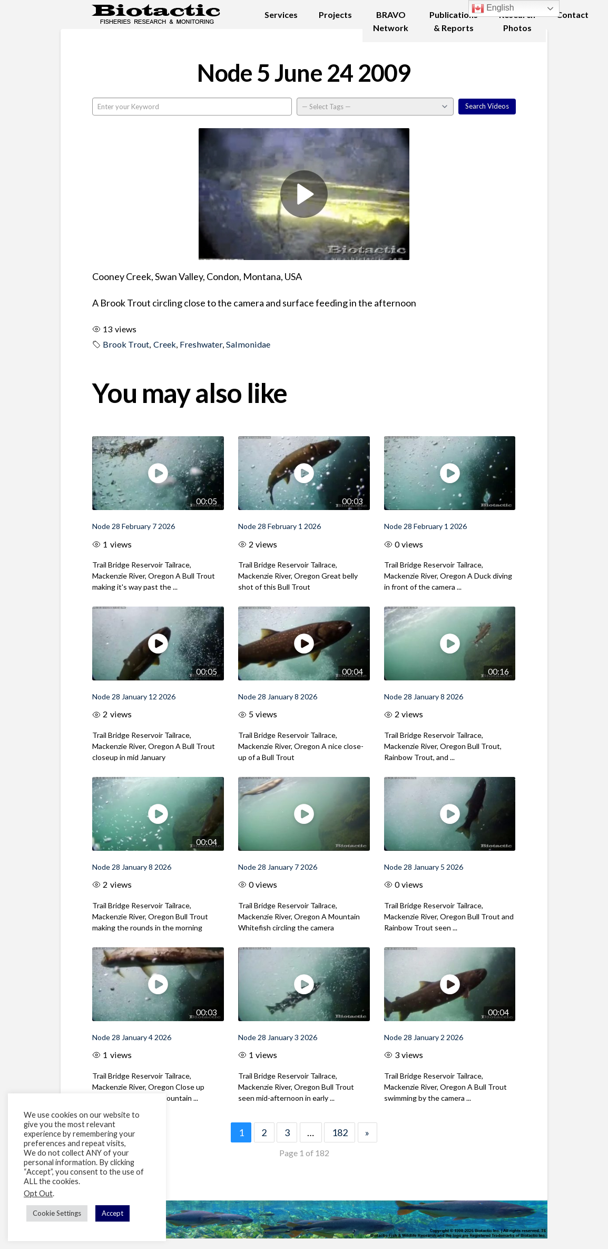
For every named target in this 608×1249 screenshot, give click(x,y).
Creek (164, 344)
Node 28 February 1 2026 (279, 526)
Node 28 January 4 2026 (131, 1037)
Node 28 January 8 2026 (277, 696)
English (493, 8)
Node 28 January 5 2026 (423, 866)
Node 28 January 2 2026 (423, 1037)
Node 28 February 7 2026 (133, 526)
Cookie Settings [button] (57, 1213)
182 (340, 1132)
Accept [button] (112, 1213)
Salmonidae (248, 344)
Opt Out (38, 1193)
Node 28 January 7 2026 (277, 866)
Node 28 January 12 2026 (133, 696)
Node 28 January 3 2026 (277, 1037)
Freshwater (201, 344)
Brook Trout (126, 344)
